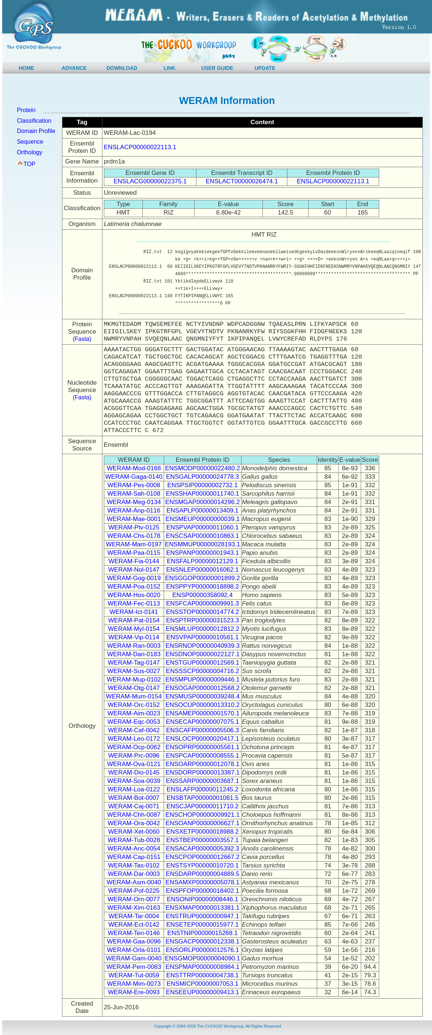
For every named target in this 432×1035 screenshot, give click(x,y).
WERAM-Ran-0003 (134, 645)
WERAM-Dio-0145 (134, 772)
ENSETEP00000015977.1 (202, 924)
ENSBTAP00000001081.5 (203, 797)
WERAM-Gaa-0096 (133, 941)
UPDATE (265, 68)
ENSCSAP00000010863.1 (202, 535)
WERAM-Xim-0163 (134, 907)
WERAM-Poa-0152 (133, 586)
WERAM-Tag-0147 (134, 662)
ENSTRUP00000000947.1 (202, 916)
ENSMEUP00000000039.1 (203, 518)
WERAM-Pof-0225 (134, 890)
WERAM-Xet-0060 (134, 831)
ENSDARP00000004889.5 (202, 873)
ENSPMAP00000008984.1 (202, 966)
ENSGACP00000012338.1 (202, 941)
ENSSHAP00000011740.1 (202, 493)
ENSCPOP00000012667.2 (202, 856)
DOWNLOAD (121, 68)
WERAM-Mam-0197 (134, 544)
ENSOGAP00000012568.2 (203, 687)
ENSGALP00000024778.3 (202, 476)
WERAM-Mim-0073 (133, 983)
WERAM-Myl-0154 (134, 628)
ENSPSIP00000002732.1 (202, 485)
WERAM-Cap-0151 (134, 856)
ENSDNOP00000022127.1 (203, 654)
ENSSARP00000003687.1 (202, 780)
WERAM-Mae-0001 (134, 518)
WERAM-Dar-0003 (134, 873)
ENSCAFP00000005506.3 (202, 730)
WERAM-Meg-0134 (134, 502)
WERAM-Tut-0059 (134, 975)
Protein (26, 110)
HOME (26, 68)
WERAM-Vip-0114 (133, 637)
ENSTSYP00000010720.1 (202, 865)
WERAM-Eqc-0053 (134, 721)
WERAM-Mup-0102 (134, 679)
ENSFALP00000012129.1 (202, 561)
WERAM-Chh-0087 (134, 814)
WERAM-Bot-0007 (134, 797)
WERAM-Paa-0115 (133, 552)
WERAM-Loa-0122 (134, 789)
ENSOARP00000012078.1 (202, 764)
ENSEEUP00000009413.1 (202, 992)
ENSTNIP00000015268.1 (202, 933)
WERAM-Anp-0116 (133, 510)
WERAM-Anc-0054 (134, 848)
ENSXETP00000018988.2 (202, 831)
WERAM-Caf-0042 (134, 730)
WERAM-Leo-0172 (134, 738)
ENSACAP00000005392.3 (202, 848)
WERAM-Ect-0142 (133, 924)
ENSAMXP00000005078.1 (202, 882)
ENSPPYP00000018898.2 (202, 586)
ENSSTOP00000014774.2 (202, 611)
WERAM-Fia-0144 (134, 561)
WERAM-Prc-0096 (134, 755)
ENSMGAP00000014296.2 (202, 502)
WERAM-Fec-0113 (134, 603)
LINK (170, 68)
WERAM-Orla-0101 (133, 949)
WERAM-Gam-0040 (133, 958)
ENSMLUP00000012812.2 (202, 628)
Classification (34, 121)
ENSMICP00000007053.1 (203, 983)
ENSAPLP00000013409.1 (202, 510)
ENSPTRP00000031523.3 (202, 620)
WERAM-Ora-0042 (134, 823)
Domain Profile (36, 131)
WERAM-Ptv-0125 (133, 527)
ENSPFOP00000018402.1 (202, 890)
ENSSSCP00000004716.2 (202, 671)
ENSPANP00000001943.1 (202, 552)
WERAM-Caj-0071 (134, 806)
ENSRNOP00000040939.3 (203, 645)
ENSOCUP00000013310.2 (203, 704)
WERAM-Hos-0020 (133, 595)
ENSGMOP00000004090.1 (202, 958)
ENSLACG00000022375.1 (149, 181)
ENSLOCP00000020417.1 (202, 738)
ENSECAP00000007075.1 (202, 721)
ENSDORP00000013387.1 (203, 772)
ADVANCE (74, 68)
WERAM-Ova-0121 (133, 764)
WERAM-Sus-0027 (134, 671)
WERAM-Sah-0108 (133, 493)
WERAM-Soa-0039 (133, 780)
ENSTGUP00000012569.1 (202, 662)
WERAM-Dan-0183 (134, 654)
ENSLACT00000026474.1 (242, 181)
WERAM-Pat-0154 (134, 620)
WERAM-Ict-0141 (134, 611)
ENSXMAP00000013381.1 (202, 907)
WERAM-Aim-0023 (134, 713)
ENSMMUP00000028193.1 (202, 544)
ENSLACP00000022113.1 (140, 147)
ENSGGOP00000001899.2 (202, 578)
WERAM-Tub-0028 (134, 840)
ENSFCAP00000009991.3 (202, 603)
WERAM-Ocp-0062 (133, 747)
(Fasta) (82, 339)
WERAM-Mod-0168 (134, 468)
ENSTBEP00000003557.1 (202, 840)
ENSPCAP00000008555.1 (202, 755)
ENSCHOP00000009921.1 (203, 814)
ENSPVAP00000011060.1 (202, 527)
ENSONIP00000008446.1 (202, 899)
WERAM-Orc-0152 (134, 704)
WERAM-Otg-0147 (134, 687)
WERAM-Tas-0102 (134, 865)
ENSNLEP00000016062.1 (202, 569)
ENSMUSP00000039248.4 (203, 696)
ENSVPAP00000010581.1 (202, 637)
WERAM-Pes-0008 (134, 485)
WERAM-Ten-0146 (134, 933)
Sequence (30, 142)
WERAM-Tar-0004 (134, 916)
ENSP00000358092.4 (203, 595)
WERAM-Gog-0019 (133, 578)
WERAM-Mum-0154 (134, 696)
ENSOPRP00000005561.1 (202, 747)
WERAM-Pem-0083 (133, 966)
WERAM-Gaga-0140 (134, 476)
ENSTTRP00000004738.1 (202, 975)
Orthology (29, 152)
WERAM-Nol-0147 (134, 569)
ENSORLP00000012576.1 (202, 949)
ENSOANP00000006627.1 (202, 823)
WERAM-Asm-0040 (134, 882)
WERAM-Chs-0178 (133, 535)
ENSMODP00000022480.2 (202, 468)
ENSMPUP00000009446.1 (203, 679)
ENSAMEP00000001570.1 (202, 713)
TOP (29, 164)
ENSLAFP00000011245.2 (203, 789)
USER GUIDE (217, 68)
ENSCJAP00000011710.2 (202, 806)
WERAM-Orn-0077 (134, 899)
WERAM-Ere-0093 (134, 992)
